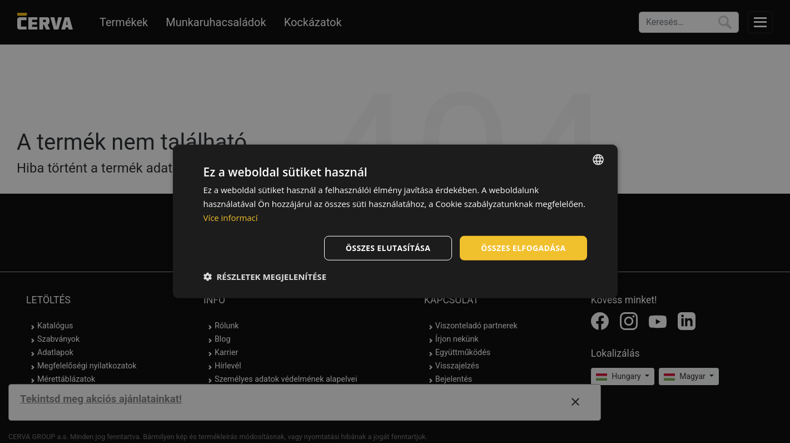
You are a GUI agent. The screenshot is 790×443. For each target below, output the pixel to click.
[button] (265, 277)
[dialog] (395, 221)
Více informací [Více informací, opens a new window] (231, 217)
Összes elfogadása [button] (523, 247)
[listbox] (598, 159)
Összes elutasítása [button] (387, 247)
